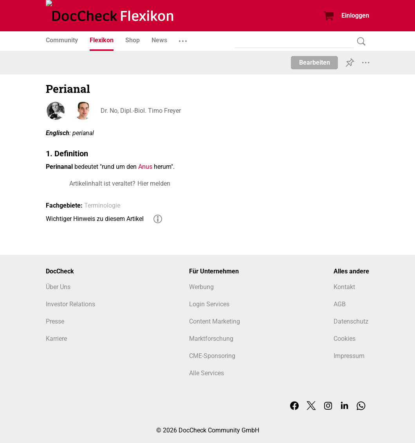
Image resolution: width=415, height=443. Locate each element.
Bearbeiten (314, 62)
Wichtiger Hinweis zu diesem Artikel (95, 218)
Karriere (56, 338)
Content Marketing (214, 321)
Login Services (209, 304)
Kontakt (344, 287)
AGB (340, 304)
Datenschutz (351, 321)
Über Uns (58, 287)
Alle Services (206, 373)
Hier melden (153, 183)
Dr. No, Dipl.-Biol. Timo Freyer (141, 110)
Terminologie (102, 205)
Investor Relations (70, 304)
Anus (145, 166)
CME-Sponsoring (212, 356)
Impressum (349, 356)
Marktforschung (211, 338)
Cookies (344, 338)
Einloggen (355, 15)
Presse (55, 321)
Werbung (201, 287)
